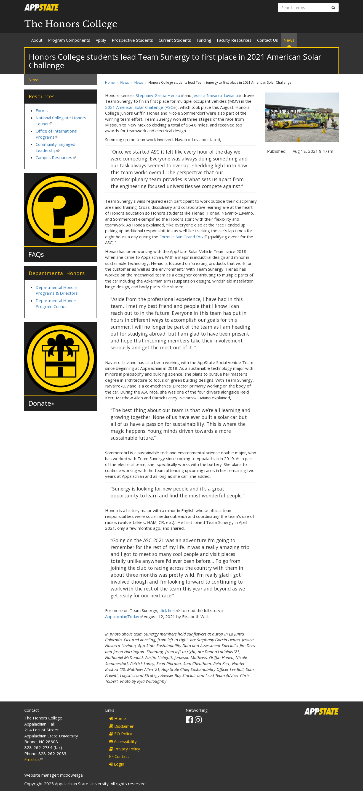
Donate (41, 403)
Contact (119, 756)
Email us (33, 759)
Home (110, 82)
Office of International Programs (56, 133)
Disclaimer (121, 726)
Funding (204, 40)
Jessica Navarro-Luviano (217, 95)
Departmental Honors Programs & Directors (57, 290)
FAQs (36, 254)
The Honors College (70, 24)
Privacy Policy (124, 749)
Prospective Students (132, 40)
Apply (101, 40)
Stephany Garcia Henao (159, 95)
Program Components (69, 40)
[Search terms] (303, 7)
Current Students (175, 40)
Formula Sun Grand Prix (183, 236)
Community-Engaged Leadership (55, 147)
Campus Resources (56, 157)
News (289, 40)
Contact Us (267, 40)
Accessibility (123, 741)
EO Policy (120, 733)
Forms (42, 110)
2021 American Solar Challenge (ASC (140, 107)
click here (169, 610)
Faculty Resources (234, 40)
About (36, 40)
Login (116, 764)
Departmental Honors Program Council (57, 303)
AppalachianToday (124, 616)
